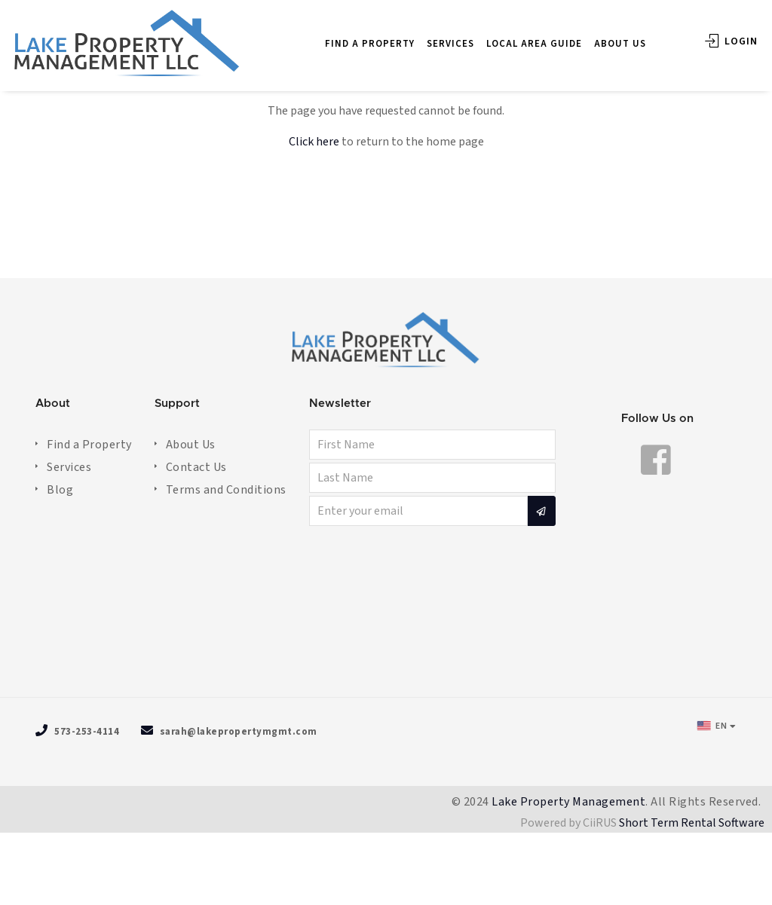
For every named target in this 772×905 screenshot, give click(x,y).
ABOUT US (604, 35)
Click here (314, 141)
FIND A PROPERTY (354, 35)
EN (712, 725)
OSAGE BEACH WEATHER (386, 614)
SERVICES (434, 35)
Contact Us (196, 467)
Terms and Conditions (226, 490)
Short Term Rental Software (691, 823)
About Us (191, 444)
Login (715, 33)
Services (69, 467)
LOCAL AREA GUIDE (518, 35)
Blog (60, 490)
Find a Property (89, 444)
